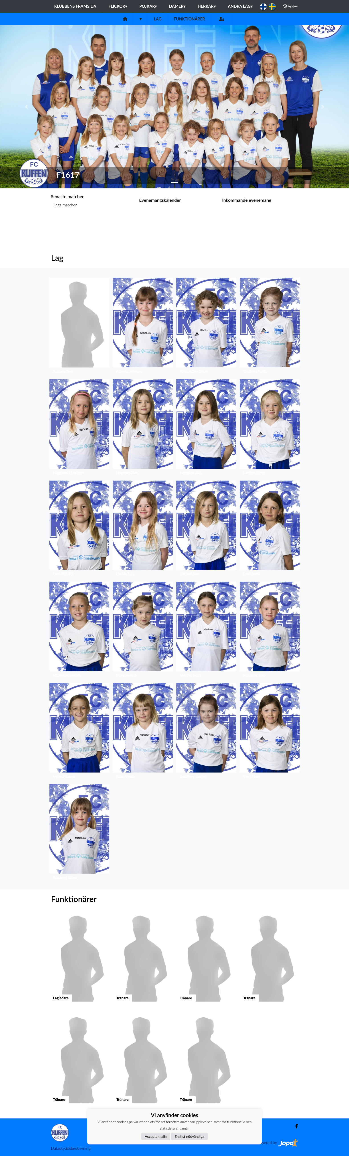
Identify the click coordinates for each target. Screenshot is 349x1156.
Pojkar (148, 6)
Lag (158, 18)
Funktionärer (189, 18)
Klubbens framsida (75, 6)
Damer (177, 6)
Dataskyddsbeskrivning (70, 1148)
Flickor (118, 6)
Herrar (206, 6)
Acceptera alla (156, 1136)
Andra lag (240, 6)
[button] (26, 106)
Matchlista (62, 222)
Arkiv (290, 6)
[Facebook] (295, 1126)
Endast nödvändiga (189, 1136)
